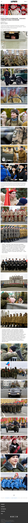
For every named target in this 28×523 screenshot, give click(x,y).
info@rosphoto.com (8, 522)
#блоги (6, 16)
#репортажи (2, 16)
